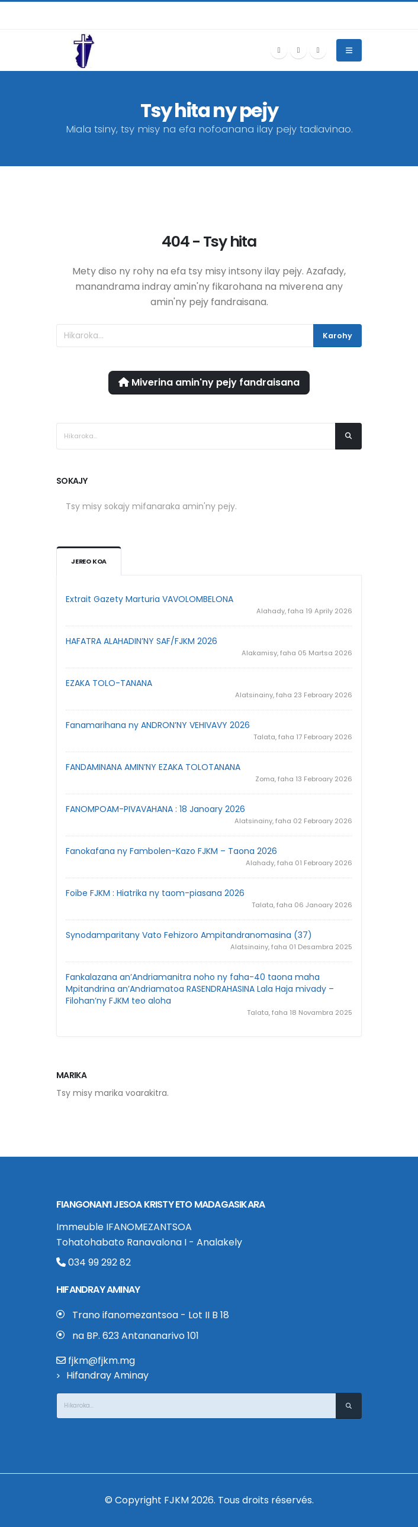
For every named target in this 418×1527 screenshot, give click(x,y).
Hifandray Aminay (107, 1375)
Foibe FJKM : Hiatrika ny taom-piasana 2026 (155, 893)
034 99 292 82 (93, 1262)
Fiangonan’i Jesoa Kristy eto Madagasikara (160, 1204)
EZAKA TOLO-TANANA (109, 683)
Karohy (337, 336)
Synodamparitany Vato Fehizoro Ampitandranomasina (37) (189, 935)
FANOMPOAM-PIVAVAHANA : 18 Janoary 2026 (155, 809)
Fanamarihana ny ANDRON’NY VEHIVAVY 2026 (158, 725)
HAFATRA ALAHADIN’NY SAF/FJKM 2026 (141, 641)
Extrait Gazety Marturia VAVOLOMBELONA (149, 599)
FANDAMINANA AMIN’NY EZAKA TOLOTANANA (153, 767)
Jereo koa (89, 562)
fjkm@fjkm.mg (101, 1360)
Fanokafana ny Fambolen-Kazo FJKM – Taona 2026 (171, 851)
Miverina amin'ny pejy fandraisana (209, 382)
